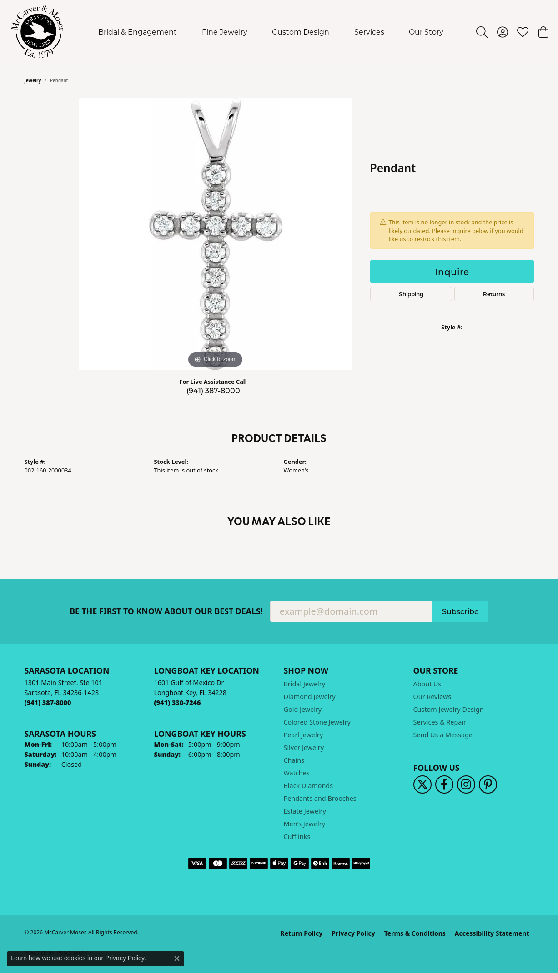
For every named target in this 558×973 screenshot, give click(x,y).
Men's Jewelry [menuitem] (305, 823)
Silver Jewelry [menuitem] (304, 747)
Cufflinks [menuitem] (297, 836)
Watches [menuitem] (297, 773)
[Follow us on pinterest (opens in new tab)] (488, 784)
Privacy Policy (353, 933)
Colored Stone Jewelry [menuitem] (317, 722)
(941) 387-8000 (213, 390)
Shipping (411, 294)
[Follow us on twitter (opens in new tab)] (422, 784)
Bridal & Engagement (137, 31)
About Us (427, 684)
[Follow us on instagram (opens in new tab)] (466, 784)
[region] (215, 234)
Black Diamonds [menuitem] (308, 785)
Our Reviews (432, 696)
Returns (494, 294)
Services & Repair (440, 722)
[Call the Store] (48, 702)
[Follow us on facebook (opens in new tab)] (444, 784)
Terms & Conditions (415, 933)
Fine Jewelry (224, 31)
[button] (482, 32)
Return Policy (302, 933)
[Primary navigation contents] (271, 32)
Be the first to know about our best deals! (166, 611)
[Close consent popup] (177, 958)
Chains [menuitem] (294, 760)
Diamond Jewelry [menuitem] (310, 696)
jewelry (33, 80)
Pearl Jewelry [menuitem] (303, 734)
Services (369, 31)
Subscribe (460, 611)
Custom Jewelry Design (448, 709)
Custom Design (300, 31)
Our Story (426, 31)
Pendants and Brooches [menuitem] (320, 798)
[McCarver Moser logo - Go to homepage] (37, 32)
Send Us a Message (443, 734)
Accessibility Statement (492, 933)
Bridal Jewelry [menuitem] (305, 684)
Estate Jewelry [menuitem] (305, 811)
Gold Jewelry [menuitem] (303, 709)
